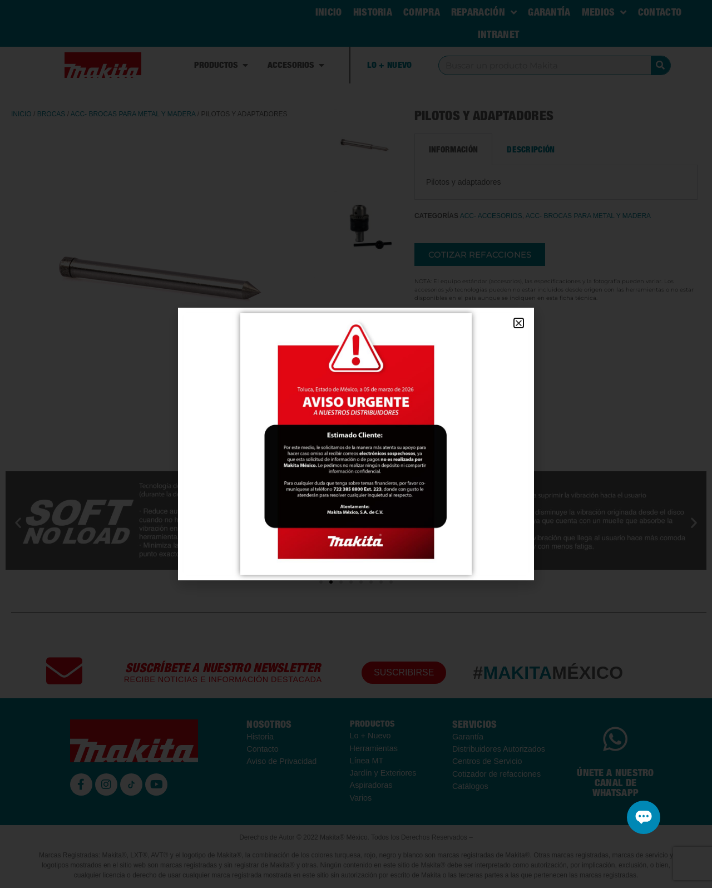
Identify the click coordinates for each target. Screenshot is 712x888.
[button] (519, 323)
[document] (356, 444)
